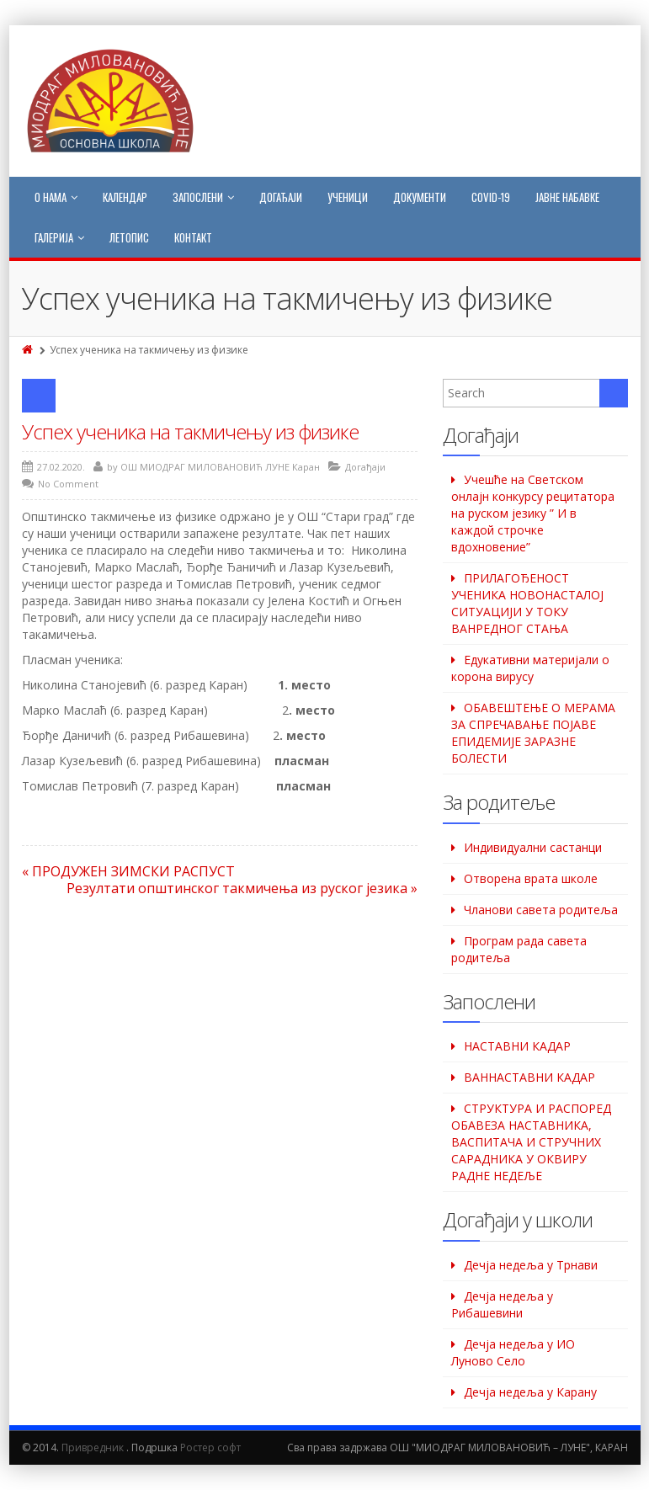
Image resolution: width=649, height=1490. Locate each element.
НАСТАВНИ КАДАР (517, 1046)
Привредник (92, 1447)
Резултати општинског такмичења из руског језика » (242, 888)
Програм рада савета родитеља (519, 949)
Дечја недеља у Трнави (531, 1265)
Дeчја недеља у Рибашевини (502, 1304)
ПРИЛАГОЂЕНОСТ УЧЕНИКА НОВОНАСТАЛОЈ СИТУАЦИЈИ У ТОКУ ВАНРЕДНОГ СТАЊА (527, 603)
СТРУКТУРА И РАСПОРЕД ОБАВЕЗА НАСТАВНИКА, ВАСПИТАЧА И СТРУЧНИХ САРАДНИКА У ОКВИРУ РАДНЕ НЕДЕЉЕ (531, 1142)
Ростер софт (210, 1447)
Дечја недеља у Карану (530, 1392)
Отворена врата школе (531, 878)
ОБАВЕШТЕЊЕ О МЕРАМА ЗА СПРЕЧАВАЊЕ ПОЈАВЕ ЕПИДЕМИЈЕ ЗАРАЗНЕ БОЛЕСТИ (533, 733)
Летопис (129, 237)
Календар (125, 197)
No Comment (68, 483)
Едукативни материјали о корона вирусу (530, 668)
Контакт (193, 237)
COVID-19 (490, 197)
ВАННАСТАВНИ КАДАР (529, 1077)
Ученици (347, 197)
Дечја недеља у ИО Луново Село (513, 1352)
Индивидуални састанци (533, 847)
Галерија (59, 237)
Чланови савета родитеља (541, 910)
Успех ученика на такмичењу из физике (190, 431)
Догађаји (280, 197)
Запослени (203, 197)
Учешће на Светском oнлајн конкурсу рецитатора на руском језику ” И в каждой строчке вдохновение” (532, 513)
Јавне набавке (567, 197)
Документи (419, 197)
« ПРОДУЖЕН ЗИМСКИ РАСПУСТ (128, 871)
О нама (56, 197)
